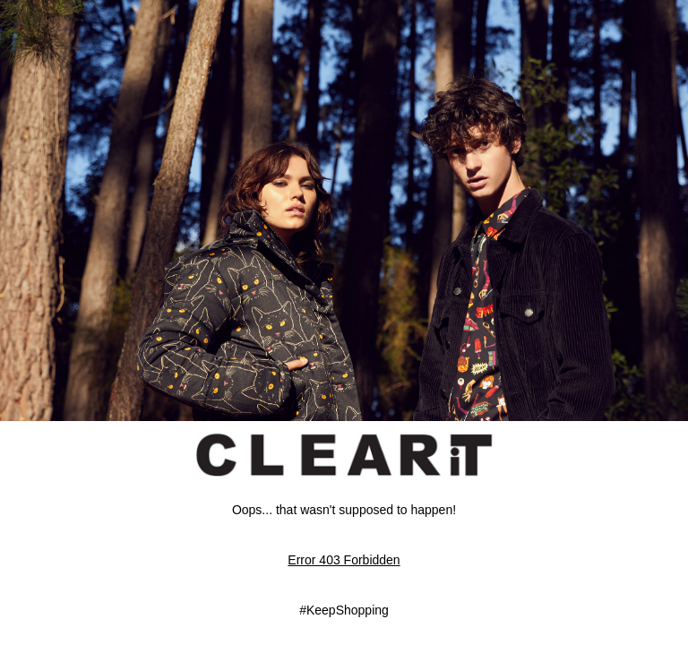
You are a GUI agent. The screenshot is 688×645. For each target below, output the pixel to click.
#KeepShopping (344, 610)
